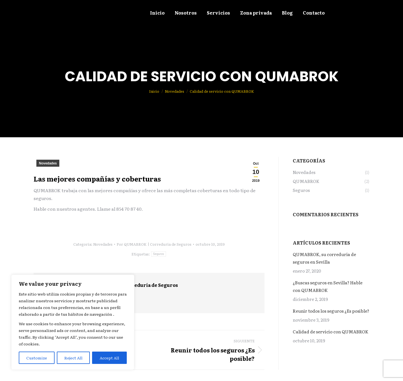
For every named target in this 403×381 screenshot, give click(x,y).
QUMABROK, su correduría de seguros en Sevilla (324, 258)
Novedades (48, 163)
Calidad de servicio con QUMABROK (330, 331)
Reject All (73, 358)
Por (154, 244)
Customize (36, 358)
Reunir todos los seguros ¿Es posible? (331, 311)
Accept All (109, 358)
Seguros (158, 253)
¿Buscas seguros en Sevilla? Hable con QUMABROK (327, 286)
